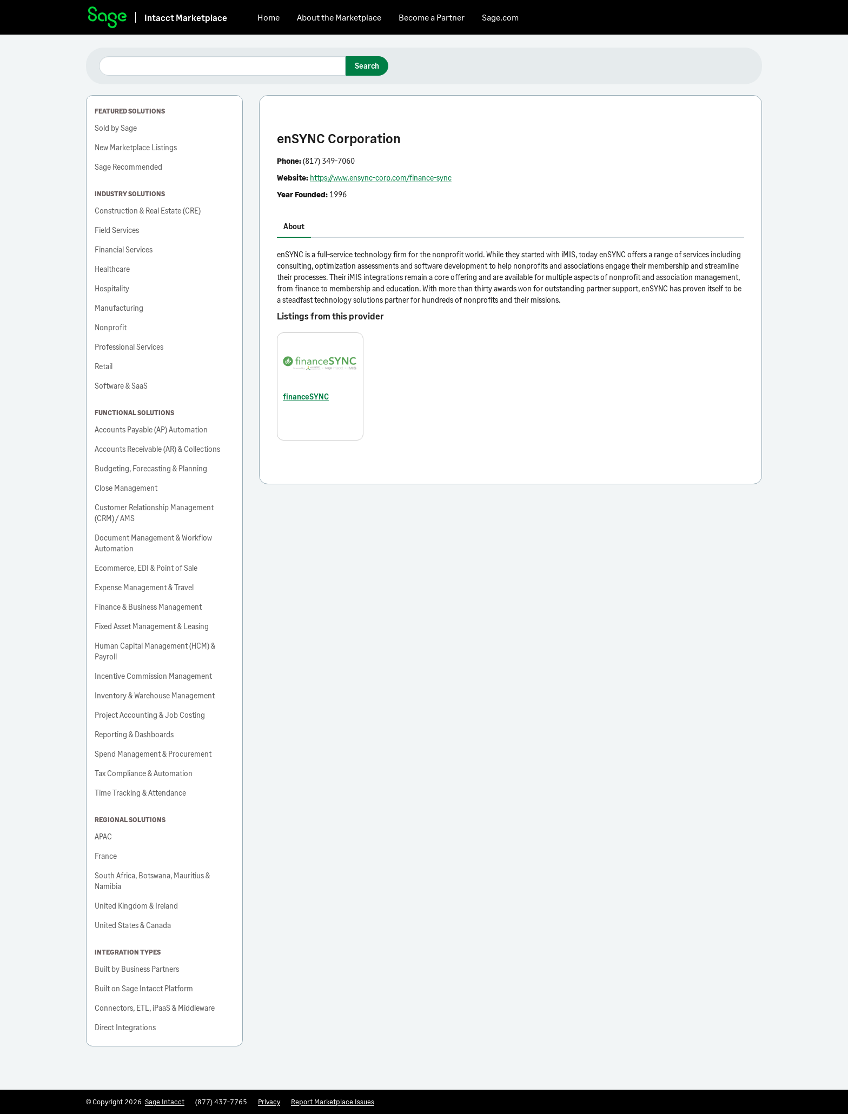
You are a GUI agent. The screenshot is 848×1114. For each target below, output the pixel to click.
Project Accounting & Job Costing (150, 714)
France (106, 855)
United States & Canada (133, 925)
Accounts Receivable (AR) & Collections (157, 448)
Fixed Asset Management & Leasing (152, 626)
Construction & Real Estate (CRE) (148, 210)
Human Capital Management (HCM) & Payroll (155, 651)
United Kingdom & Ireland (136, 905)
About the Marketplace (339, 17)
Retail (103, 366)
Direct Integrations (125, 1027)
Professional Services (129, 346)
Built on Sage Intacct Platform (144, 988)
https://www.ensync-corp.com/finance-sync (381, 177)
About (293, 226)
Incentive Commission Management (153, 676)
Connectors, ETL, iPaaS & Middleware (155, 1007)
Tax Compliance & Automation (144, 773)
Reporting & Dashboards (134, 734)
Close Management (126, 487)
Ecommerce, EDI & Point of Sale (146, 567)
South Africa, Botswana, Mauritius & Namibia (152, 881)
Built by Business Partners (137, 968)
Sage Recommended (128, 166)
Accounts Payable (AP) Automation (151, 429)
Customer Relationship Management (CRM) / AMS (154, 513)
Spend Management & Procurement (153, 753)
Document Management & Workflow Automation (153, 543)
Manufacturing (119, 307)
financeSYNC (306, 396)
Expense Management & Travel (144, 587)
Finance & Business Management (148, 606)
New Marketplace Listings (136, 147)
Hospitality (112, 288)
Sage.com (500, 17)
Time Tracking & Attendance (140, 792)
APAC (103, 836)
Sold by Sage (116, 127)
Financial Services (124, 249)
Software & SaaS (121, 385)
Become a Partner (432, 17)
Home (268, 17)
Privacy (269, 1101)
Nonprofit (111, 327)
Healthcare (112, 269)
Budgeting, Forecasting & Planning (151, 468)
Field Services (117, 230)
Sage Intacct (164, 1101)
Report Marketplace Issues (332, 1101)
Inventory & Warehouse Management (155, 695)
